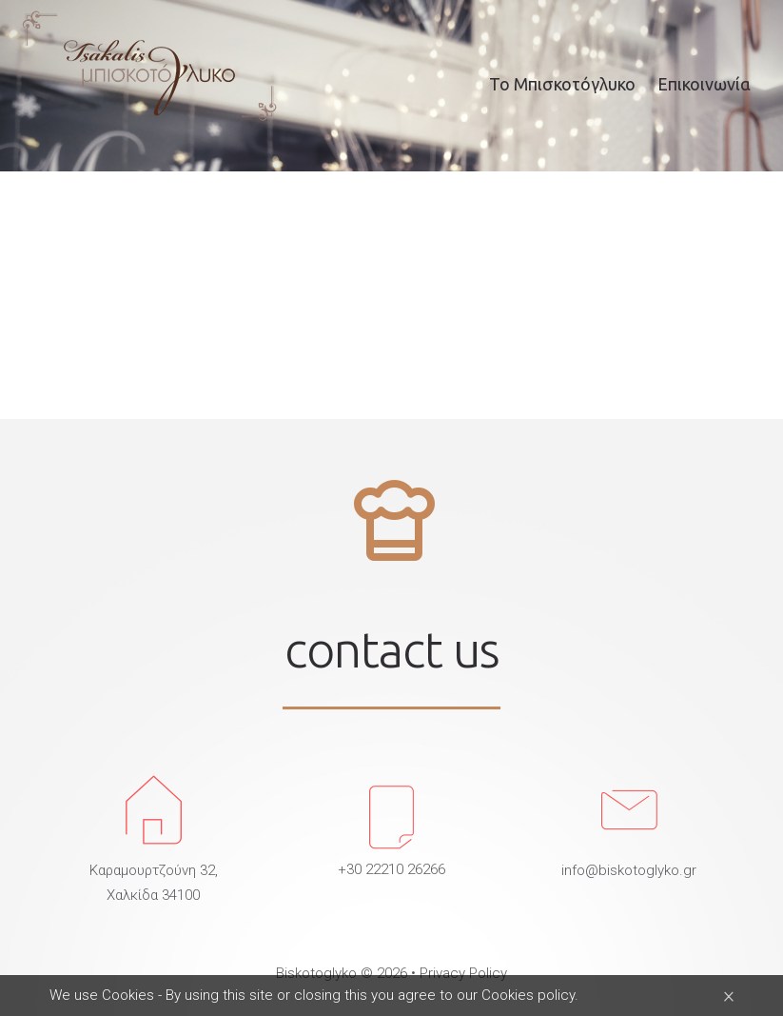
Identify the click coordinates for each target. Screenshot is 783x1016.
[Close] (728, 995)
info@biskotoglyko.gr (628, 870)
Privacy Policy (463, 973)
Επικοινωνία (704, 83)
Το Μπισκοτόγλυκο (562, 83)
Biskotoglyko (316, 973)
